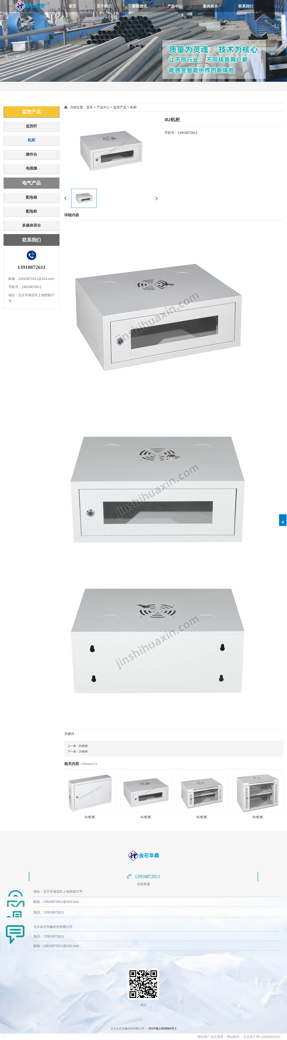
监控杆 (31, 126)
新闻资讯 (139, 6)
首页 (72, 6)
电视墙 (31, 168)
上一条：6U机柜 (78, 746)
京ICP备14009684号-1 (162, 1028)
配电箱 (31, 197)
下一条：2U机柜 (78, 751)
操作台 (31, 154)
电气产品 (31, 182)
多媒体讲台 (31, 225)
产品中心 (174, 6)
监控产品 (31, 111)
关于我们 (104, 6)
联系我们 (245, 6)
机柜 (31, 140)
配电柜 (31, 211)
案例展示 (210, 6)
